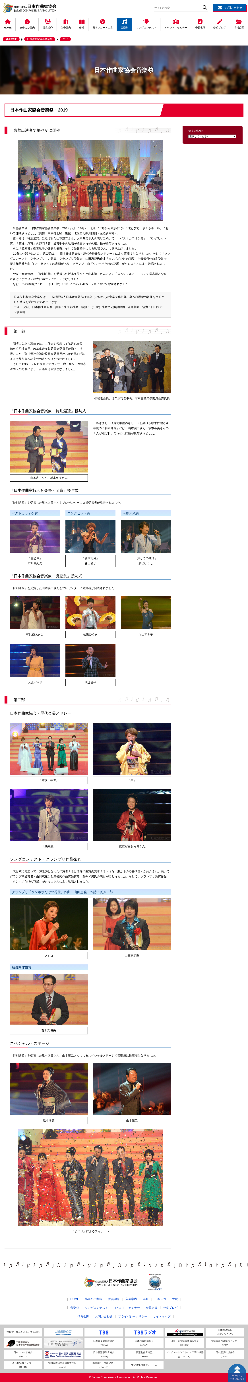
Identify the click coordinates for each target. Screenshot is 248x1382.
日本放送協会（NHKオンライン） (225, 1332)
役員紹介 (48, 23)
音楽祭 (124, 23)
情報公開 (239, 23)
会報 (81, 23)
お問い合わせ (229, 8)
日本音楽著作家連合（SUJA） (103, 1343)
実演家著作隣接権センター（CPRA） (225, 1343)
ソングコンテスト (146, 23)
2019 (65, 39)
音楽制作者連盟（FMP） (144, 1354)
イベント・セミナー (175, 23)
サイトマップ (161, 1316)
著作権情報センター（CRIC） (23, 1365)
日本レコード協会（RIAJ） (23, 1354)
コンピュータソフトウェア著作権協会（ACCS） (185, 1354)
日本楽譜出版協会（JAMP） (225, 1354)
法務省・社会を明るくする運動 (23, 1332)
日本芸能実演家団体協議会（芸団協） (185, 1343)
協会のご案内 (27, 23)
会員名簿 (200, 23)
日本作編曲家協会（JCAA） (144, 1343)
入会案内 (66, 23)
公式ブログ (219, 23)
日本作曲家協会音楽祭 (39, 39)
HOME (8, 23)
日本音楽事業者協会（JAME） (103, 1354)
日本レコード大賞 (102, 23)
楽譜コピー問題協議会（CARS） (104, 1365)
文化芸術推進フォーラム (144, 1365)
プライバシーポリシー (132, 1316)
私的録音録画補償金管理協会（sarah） (63, 1365)
